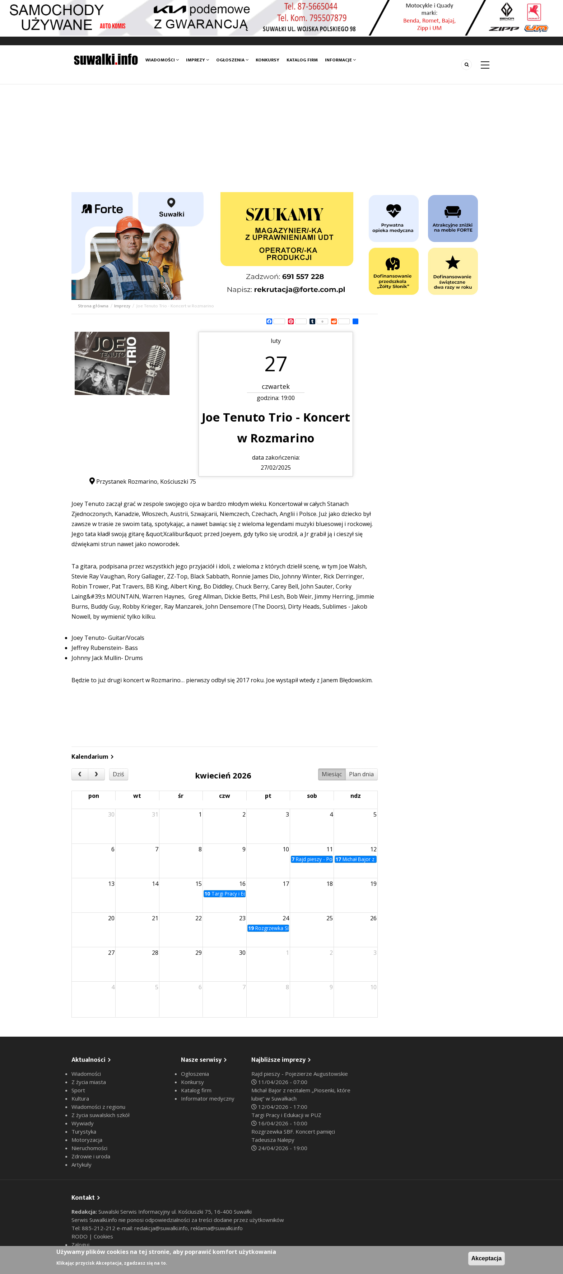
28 (155, 953)
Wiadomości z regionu (98, 1106)
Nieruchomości (89, 1148)
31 (155, 814)
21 (155, 918)
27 (111, 953)
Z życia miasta (88, 1081)
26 (373, 918)
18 (329, 884)
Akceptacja (486, 1258)
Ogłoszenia (232, 60)
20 (111, 918)
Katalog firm (302, 60)
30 (111, 814)
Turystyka (83, 1131)
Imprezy (197, 60)
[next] (96, 774)
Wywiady (82, 1123)
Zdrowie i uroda (90, 1156)
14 (155, 884)
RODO (80, 1236)
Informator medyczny (207, 1098)
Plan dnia (361, 774)
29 (198, 953)
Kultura (80, 1098)
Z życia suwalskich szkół (100, 1115)
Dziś (118, 774)
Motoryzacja (86, 1139)
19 (373, 884)
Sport (78, 1090)
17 (286, 884)
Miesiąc (332, 774)
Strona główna (93, 306)
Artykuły (81, 1164)
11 (329, 849)
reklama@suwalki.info (217, 1228)
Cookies (103, 1236)
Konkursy (267, 60)
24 (286, 918)
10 (286, 849)
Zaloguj (80, 1244)
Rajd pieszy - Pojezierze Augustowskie (299, 1073)
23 (242, 918)
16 (242, 884)
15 (198, 884)
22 (198, 918)
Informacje (340, 60)
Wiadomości (162, 60)
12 (373, 849)
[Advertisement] (281, 138)
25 (329, 918)
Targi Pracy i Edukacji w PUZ (286, 1115)
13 (111, 884)
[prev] (79, 774)
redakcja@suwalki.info (161, 1228)
